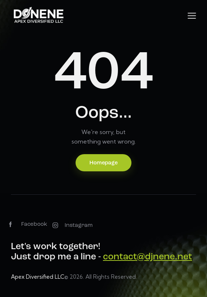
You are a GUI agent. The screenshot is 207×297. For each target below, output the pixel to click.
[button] (192, 15)
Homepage (103, 163)
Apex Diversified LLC (37, 276)
